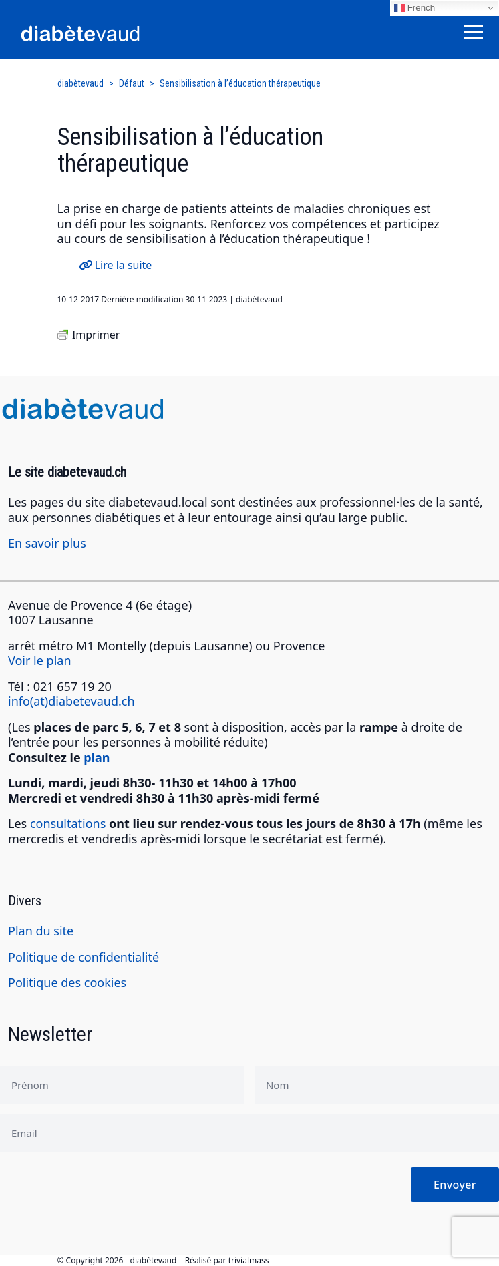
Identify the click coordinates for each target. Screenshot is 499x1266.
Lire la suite (115, 265)
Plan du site (40, 931)
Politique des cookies (67, 982)
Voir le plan (39, 660)
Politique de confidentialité (83, 957)
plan (97, 757)
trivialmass (248, 1260)
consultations (68, 823)
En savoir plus (47, 543)
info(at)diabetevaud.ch (71, 701)
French (414, 8)
